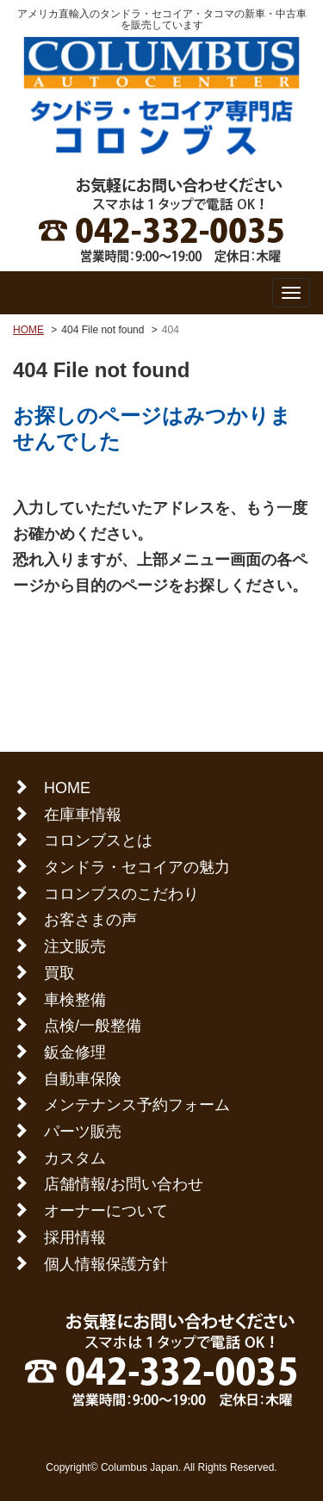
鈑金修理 (75, 1052)
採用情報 (75, 1237)
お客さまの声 (90, 919)
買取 (59, 973)
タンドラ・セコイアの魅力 (137, 867)
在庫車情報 (82, 814)
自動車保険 (82, 1079)
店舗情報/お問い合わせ (123, 1184)
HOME (28, 330)
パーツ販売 (82, 1131)
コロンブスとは (98, 840)
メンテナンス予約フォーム (137, 1104)
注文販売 (75, 946)
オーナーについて (106, 1210)
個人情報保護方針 (106, 1264)
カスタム (75, 1158)
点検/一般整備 (92, 1025)
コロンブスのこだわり (121, 893)
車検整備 (75, 999)
